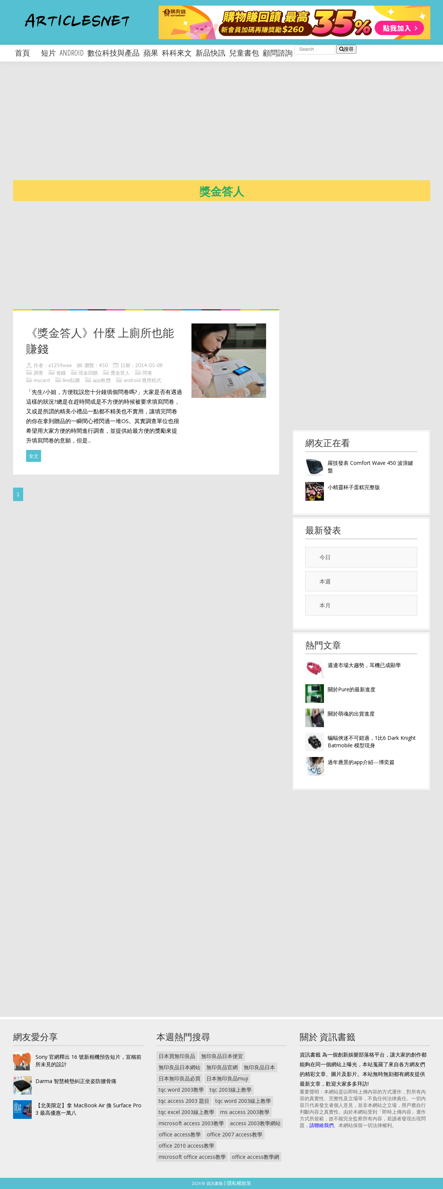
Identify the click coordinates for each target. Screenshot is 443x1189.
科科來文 (177, 53)
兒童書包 (244, 53)
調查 (38, 373)
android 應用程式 (142, 380)
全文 (33, 456)
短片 (48, 53)
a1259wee (60, 365)
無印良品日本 (259, 1067)
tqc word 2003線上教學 (243, 1100)
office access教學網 (255, 1156)
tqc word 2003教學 (181, 1089)
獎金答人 (120, 373)
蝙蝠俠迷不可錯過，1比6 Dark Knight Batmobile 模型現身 (372, 741)
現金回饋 (88, 373)
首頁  (26, 53)
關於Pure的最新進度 (351, 689)
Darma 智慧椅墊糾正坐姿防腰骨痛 (75, 1081)
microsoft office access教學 (192, 1156)
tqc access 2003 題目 (184, 1100)
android (72, 53)
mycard (42, 380)
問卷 (147, 373)
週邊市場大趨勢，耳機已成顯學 (364, 665)
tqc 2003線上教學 (231, 1089)
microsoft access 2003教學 (191, 1123)
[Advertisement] (228, 127)
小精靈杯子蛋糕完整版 (354, 487)
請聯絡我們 (321, 1125)
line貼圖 (71, 380)
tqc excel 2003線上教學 (186, 1112)
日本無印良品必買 (179, 1078)
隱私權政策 (239, 1183)
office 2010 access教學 (186, 1145)
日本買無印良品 (177, 1056)
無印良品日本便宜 (222, 1056)
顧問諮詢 (278, 53)
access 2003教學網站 (255, 1123)
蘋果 (150, 53)
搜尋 (346, 49)
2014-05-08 (149, 365)
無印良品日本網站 (179, 1067)
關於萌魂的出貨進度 (351, 713)
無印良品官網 (222, 1067)
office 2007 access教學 (234, 1134)
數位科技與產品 (113, 53)
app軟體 (102, 380)
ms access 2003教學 (244, 1112)
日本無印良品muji (227, 1078)
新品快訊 (210, 53)
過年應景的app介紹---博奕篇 (361, 762)
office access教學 (180, 1134)
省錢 (61, 373)
